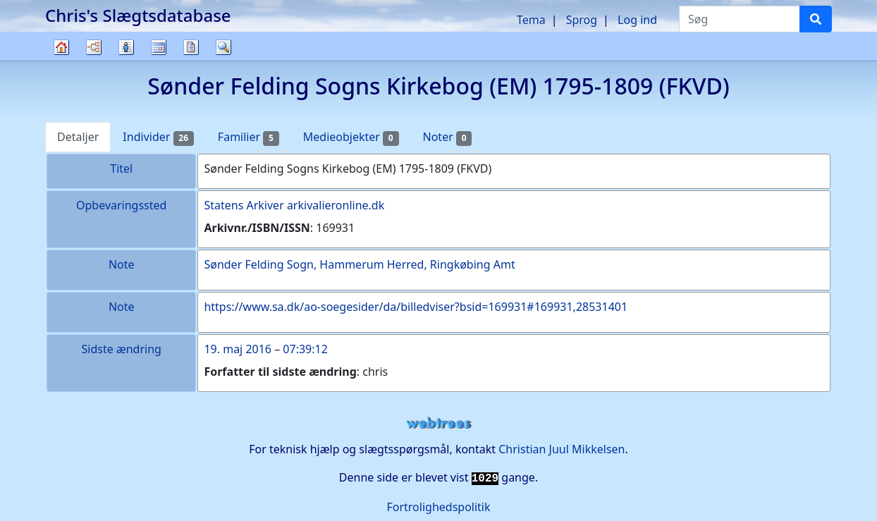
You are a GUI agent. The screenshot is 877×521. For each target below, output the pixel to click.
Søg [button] (223, 47)
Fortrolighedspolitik (438, 507)
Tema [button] (531, 19)
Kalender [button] (158, 47)
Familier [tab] (248, 137)
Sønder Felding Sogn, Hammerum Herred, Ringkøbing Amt (359, 264)
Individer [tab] (158, 137)
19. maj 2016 (237, 349)
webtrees (438, 423)
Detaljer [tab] (78, 137)
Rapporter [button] (191, 47)
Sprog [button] (581, 19)
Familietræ (61, 60)
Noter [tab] (447, 137)
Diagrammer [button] (94, 47)
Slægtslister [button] (126, 47)
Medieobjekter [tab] (351, 137)
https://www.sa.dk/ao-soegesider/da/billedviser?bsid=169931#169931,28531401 (415, 306)
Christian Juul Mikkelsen (561, 449)
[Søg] (815, 19)
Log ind (637, 19)
